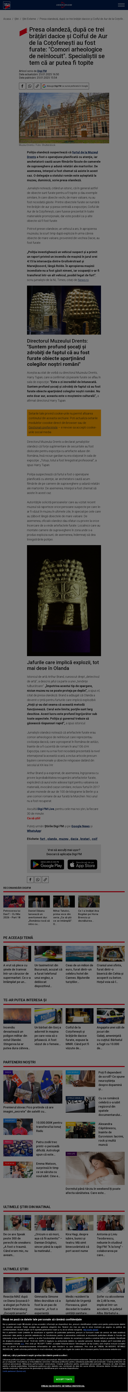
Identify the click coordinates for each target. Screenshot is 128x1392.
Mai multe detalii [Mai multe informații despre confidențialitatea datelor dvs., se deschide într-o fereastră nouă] (90, 1330)
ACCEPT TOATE (64, 1379)
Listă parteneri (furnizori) (14, 1371)
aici (22, 1343)
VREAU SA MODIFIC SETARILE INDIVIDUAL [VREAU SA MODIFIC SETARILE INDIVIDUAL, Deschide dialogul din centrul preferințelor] (63, 1386)
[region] (64, 1353)
